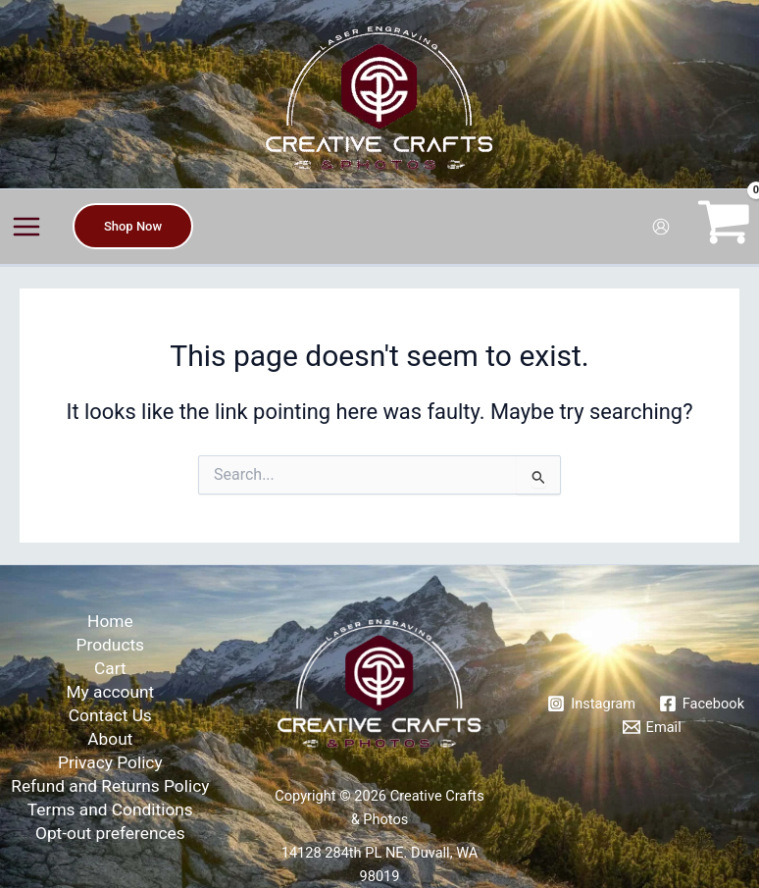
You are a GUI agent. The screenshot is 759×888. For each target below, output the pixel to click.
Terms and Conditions (110, 809)
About (109, 739)
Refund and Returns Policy (110, 786)
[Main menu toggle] (26, 226)
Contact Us (110, 715)
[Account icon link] (661, 226)
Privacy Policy (110, 762)
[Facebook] (701, 703)
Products (110, 644)
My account (110, 692)
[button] (133, 226)
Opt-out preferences (110, 833)
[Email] (652, 727)
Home (110, 621)
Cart (110, 668)
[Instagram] (590, 703)
